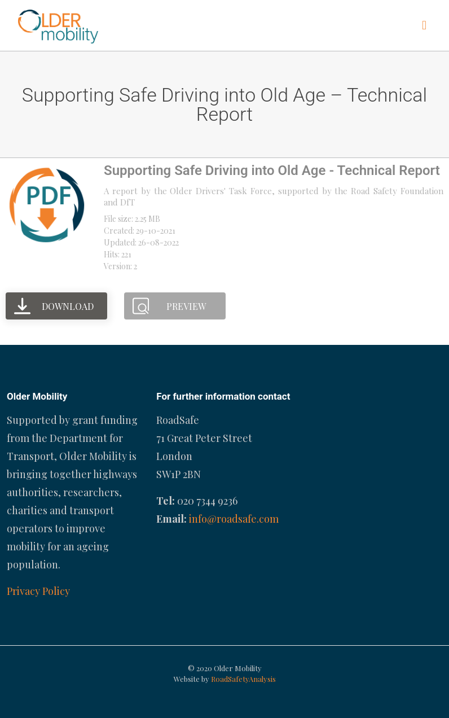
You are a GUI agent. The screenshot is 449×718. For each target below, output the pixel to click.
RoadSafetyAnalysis (243, 679)
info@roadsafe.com (234, 519)
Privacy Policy (38, 591)
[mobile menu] (424, 25)
